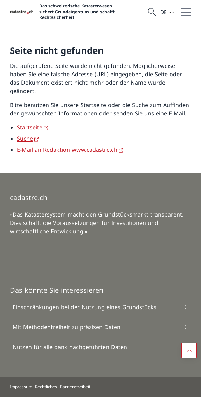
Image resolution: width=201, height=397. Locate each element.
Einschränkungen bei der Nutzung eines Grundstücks (100, 307)
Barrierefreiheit (75, 387)
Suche (25, 138)
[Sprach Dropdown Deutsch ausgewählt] (167, 12)
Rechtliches (46, 387)
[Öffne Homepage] (78, 12)
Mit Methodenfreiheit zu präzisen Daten (100, 327)
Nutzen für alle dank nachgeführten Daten (100, 347)
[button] (189, 350)
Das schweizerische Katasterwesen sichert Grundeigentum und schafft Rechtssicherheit (77, 11)
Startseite (29, 127)
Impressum (21, 387)
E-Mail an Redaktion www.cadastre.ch (67, 150)
